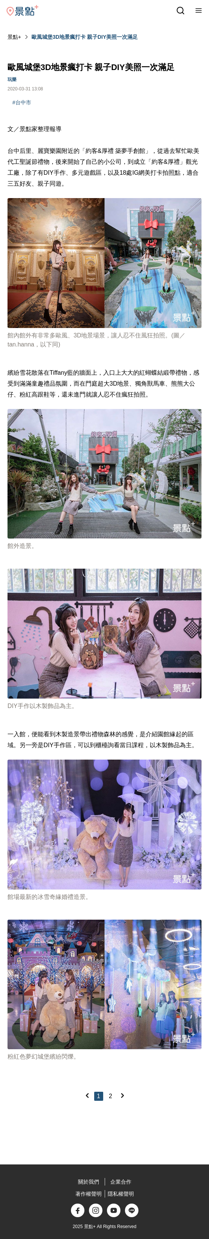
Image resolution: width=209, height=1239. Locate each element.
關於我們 (88, 1182)
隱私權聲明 (121, 1194)
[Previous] (87, 1095)
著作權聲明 (88, 1194)
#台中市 (21, 102)
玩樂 (12, 79)
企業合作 (120, 1182)
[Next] (122, 1095)
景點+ (14, 37)
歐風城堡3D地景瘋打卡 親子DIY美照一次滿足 (85, 37)
